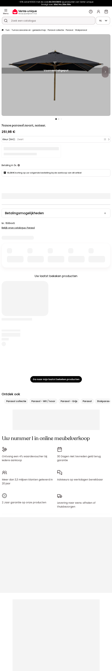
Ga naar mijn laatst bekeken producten (56, 379)
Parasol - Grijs (69, 401)
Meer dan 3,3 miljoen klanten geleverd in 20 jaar (27, 481)
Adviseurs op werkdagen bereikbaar (80, 479)
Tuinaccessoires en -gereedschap (29, 30)
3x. (15, 165)
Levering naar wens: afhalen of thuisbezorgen (76, 504)
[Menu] (6, 10)
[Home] (3, 30)
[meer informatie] (19, 165)
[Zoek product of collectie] (6, 20)
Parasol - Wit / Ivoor (43, 401)
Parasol (69, 30)
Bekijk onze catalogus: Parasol (18, 227)
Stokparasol (81, 30)
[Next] (105, 72)
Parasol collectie (56, 30)
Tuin (7, 30)
